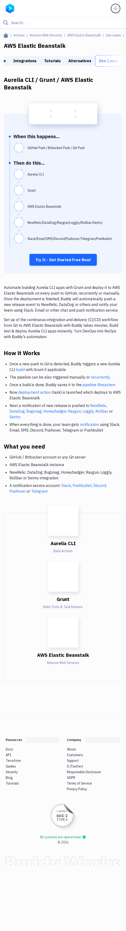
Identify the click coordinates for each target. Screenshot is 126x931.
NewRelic (98, 405)
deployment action (34, 392)
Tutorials (52, 60)
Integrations (25, 60)
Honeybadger (54, 411)
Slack (66, 485)
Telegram (39, 491)
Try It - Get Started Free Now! (63, 259)
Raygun (74, 411)
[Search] (67, 22)
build (20, 369)
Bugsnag (34, 411)
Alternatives (79, 60)
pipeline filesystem (99, 384)
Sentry (15, 417)
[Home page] (7, 35)
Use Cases (108, 60)
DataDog (17, 411)
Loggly (88, 411)
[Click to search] (63, 22)
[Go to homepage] (10, 8)
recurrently (100, 377)
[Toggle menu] (115, 8)
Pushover (17, 491)
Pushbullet (82, 485)
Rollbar (101, 411)
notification (89, 424)
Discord (99, 485)
